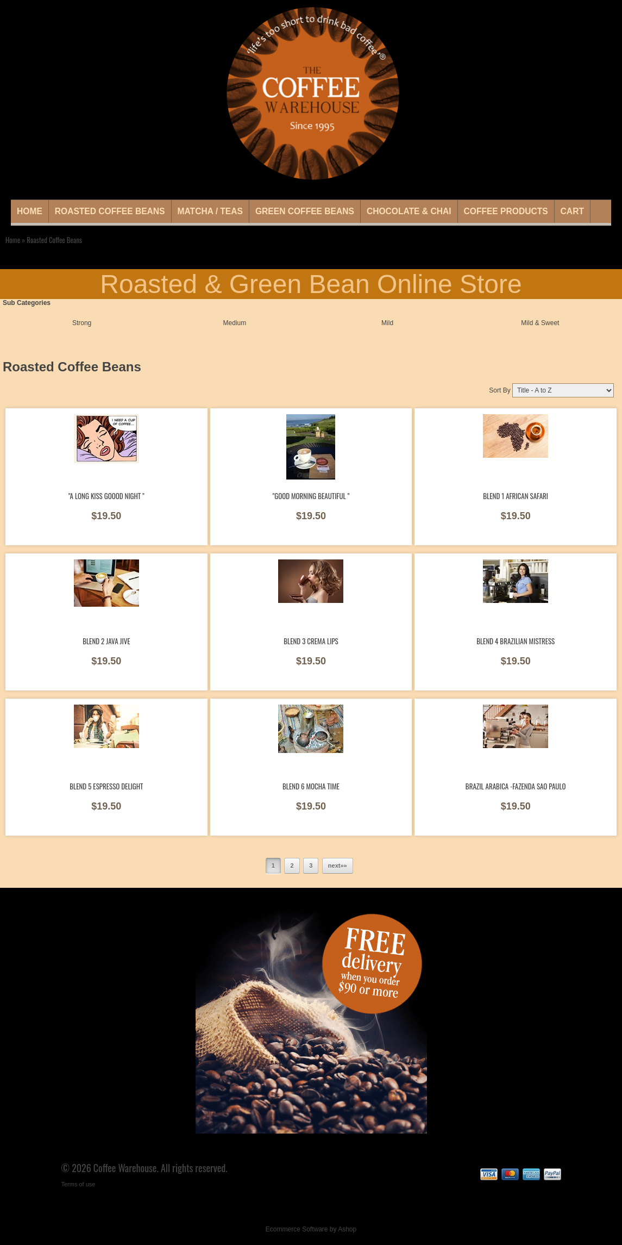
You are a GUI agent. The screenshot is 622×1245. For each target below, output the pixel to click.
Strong (81, 323)
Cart (572, 211)
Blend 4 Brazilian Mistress (515, 641)
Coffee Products (506, 211)
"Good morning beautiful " (311, 495)
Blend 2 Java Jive (106, 641)
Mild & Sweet (540, 323)
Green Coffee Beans (304, 211)
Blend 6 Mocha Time (311, 786)
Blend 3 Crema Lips (311, 641)
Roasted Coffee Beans (110, 211)
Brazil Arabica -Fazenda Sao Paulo (516, 786)
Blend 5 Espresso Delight (106, 786)
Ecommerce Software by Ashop (311, 1229)
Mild (387, 323)
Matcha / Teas (210, 211)
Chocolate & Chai (409, 211)
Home (29, 211)
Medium (235, 323)
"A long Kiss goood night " (106, 495)
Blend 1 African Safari (515, 495)
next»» (337, 865)
